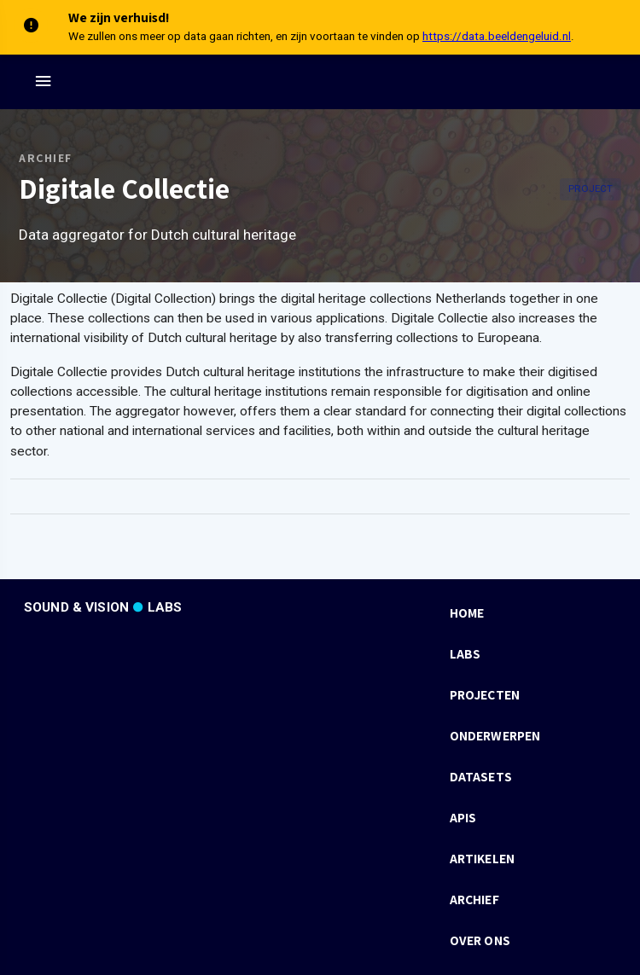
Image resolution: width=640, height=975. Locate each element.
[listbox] (531, 777)
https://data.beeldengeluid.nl (496, 36)
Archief (46, 157)
